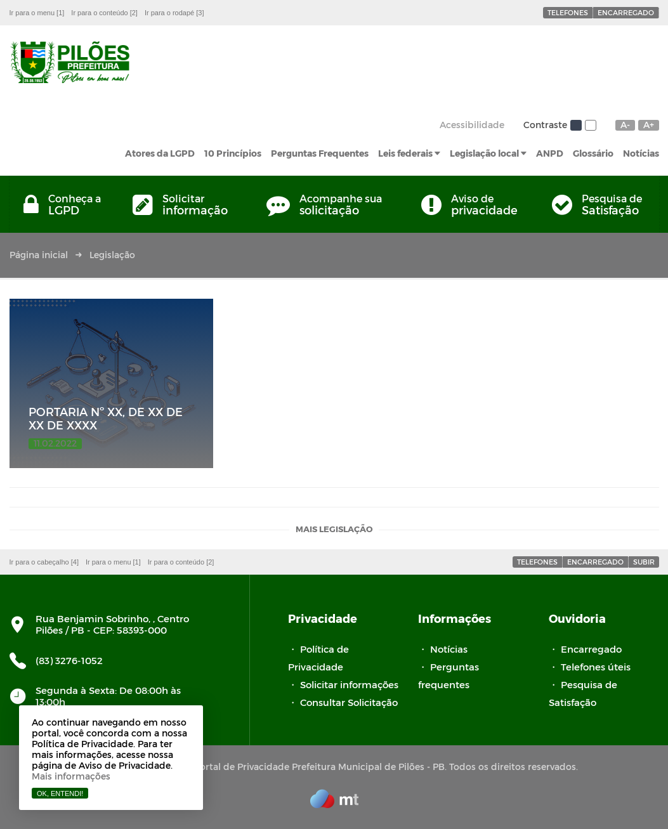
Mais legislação (334, 529)
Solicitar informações (349, 684)
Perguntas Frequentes (320, 153)
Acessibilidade (472, 124)
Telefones (567, 12)
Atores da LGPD (160, 153)
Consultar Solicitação (349, 702)
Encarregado (626, 12)
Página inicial (39, 254)
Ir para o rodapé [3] (174, 12)
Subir (644, 562)
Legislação (112, 254)
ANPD (549, 153)
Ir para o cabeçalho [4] (44, 562)
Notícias (641, 153)
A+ (648, 125)
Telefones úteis (596, 666)
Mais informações (71, 776)
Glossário (593, 153)
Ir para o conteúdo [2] (104, 12)
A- (625, 125)
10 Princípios (232, 153)
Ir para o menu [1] (37, 12)
